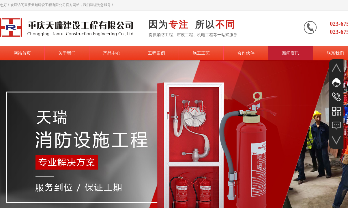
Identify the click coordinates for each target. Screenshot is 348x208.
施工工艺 (201, 53)
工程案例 (156, 53)
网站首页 (22, 53)
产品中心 (111, 53)
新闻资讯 (290, 53)
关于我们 (67, 53)
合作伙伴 (246, 53)
